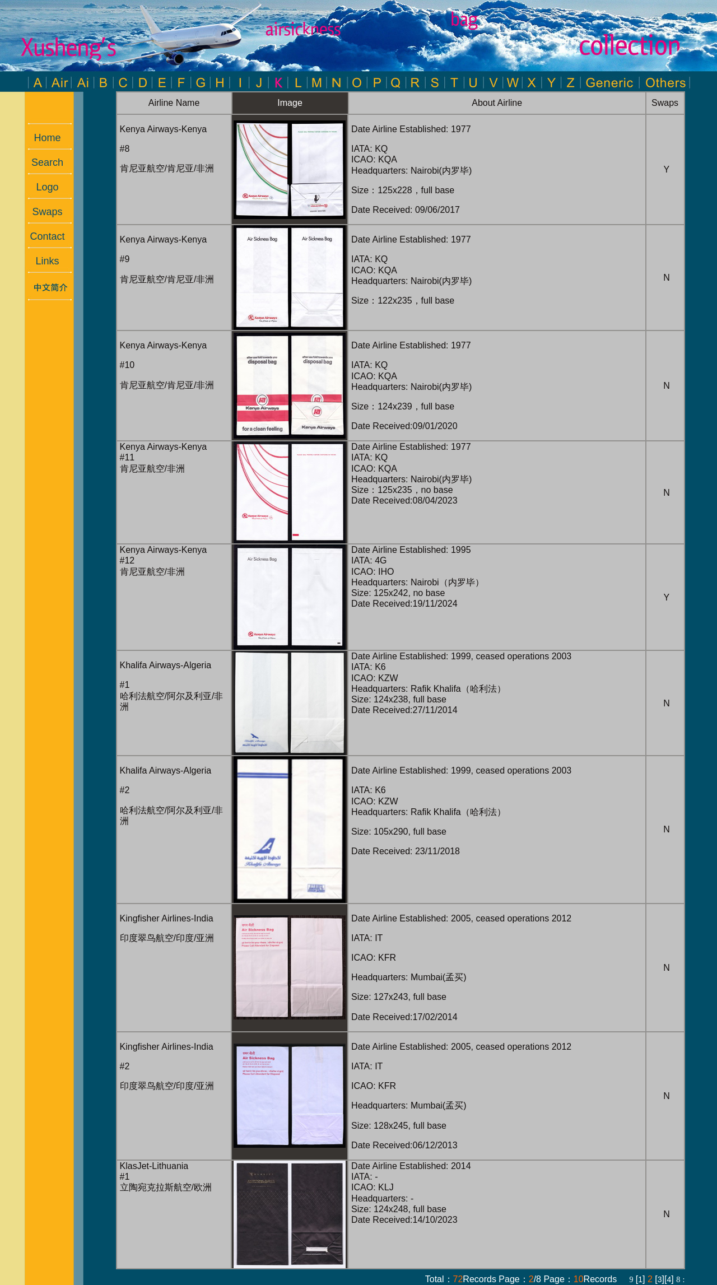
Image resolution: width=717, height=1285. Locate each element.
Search (41, 162)
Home (41, 137)
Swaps (41, 211)
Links (41, 261)
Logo (41, 187)
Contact (41, 236)
